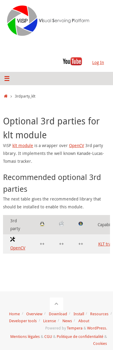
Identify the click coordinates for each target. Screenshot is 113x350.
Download (58, 313)
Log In (98, 62)
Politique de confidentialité (80, 336)
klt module (22, 145)
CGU (48, 336)
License (49, 320)
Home (14, 313)
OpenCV (76, 145)
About (83, 320)
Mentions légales (25, 336)
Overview (34, 313)
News (67, 320)
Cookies (100, 343)
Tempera (75, 328)
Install (79, 313)
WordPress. (97, 328)
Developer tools (23, 320)
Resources (99, 313)
